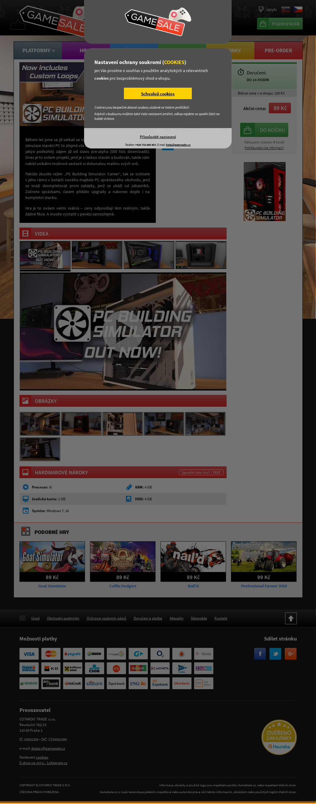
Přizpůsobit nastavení (158, 136)
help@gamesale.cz (178, 145)
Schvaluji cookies (158, 94)
